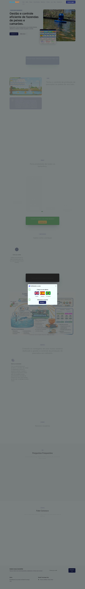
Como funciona (36, 2)
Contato (48, 2)
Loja (52, 2)
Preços (30, 2)
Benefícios (43, 2)
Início (23, 2)
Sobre (27, 2)
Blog (55, 2)
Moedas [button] (42, 302)
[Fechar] (56, 286)
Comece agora (70, 2)
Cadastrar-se (59, 2)
